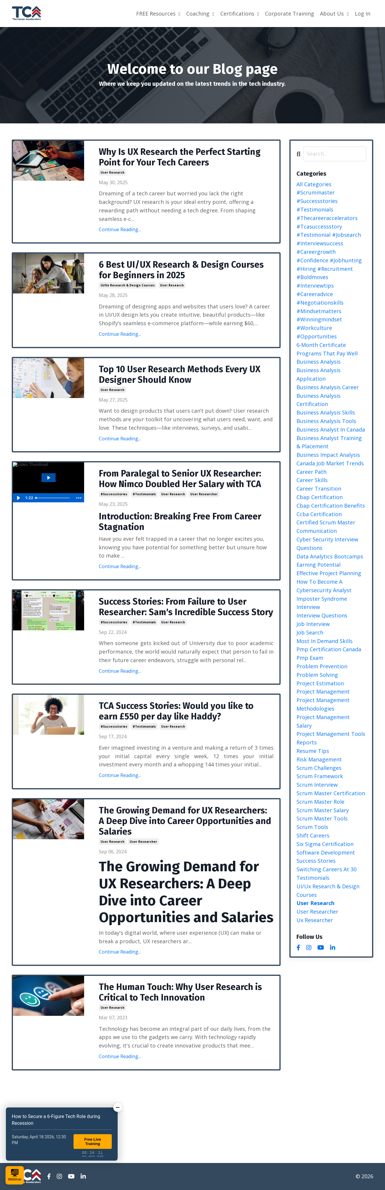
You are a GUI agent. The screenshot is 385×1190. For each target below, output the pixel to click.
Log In (362, 13)
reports (306, 742)
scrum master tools (322, 818)
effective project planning (328, 573)
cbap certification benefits (330, 505)
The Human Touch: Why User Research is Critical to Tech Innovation (180, 992)
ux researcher (314, 920)
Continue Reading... (120, 229)
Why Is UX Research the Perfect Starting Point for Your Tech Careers (180, 157)
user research (112, 172)
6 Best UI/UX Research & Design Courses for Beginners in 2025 (181, 270)
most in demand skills (324, 640)
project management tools (330, 733)
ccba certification (319, 514)
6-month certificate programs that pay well (327, 349)
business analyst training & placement (329, 442)
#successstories (114, 494)
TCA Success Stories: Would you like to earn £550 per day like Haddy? (176, 711)
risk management (319, 759)
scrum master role (320, 801)
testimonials (312, 877)
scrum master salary (322, 810)
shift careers (312, 835)
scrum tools (312, 826)
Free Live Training (92, 1141)
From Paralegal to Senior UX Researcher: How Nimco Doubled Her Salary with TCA (180, 478)
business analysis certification (318, 400)
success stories (316, 860)
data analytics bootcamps (329, 556)
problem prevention (321, 666)
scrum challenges (318, 767)
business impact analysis (328, 454)
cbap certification (319, 497)
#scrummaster (315, 192)
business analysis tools (326, 420)
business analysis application (318, 374)
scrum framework (319, 776)
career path (311, 471)
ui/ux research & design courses (128, 285)
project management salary (323, 721)
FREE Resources (158, 13)
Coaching (200, 13)
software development (325, 852)
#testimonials (144, 494)
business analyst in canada (330, 429)
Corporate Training (289, 13)
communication (316, 530)
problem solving (317, 674)
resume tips (312, 750)
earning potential (318, 564)
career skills (312, 480)
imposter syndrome (321, 598)
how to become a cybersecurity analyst (323, 586)
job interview (313, 623)
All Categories (313, 184)
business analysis (318, 361)
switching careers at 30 (326, 869)
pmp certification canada (328, 649)
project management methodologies (323, 704)
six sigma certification (325, 843)
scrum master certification (330, 793)
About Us (334, 13)
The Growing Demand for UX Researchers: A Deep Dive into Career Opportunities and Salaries (185, 821)
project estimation (320, 683)
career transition (318, 488)
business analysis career (327, 387)
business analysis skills (325, 412)
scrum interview (317, 784)
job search (309, 632)
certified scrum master (325, 522)
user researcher (204, 494)
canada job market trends (330, 463)
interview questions (321, 615)
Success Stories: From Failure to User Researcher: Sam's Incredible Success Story (186, 606)
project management (323, 691)
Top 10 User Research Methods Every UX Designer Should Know (179, 374)
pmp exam (309, 657)
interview (308, 606)
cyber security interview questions (327, 543)
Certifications (239, 13)
